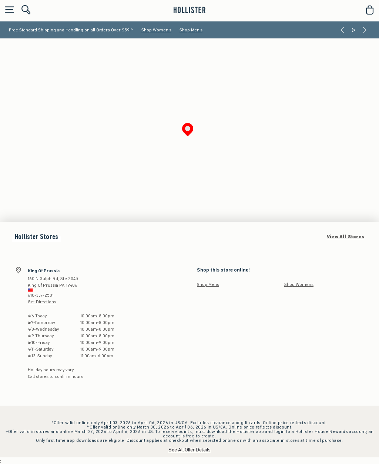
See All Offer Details (189, 449)
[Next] (364, 29)
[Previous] (342, 29)
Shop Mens (208, 284)
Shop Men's (191, 30)
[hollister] (189, 10)
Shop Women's (156, 30)
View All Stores (345, 237)
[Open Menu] (7, 10)
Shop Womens (298, 284)
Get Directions (42, 302)
